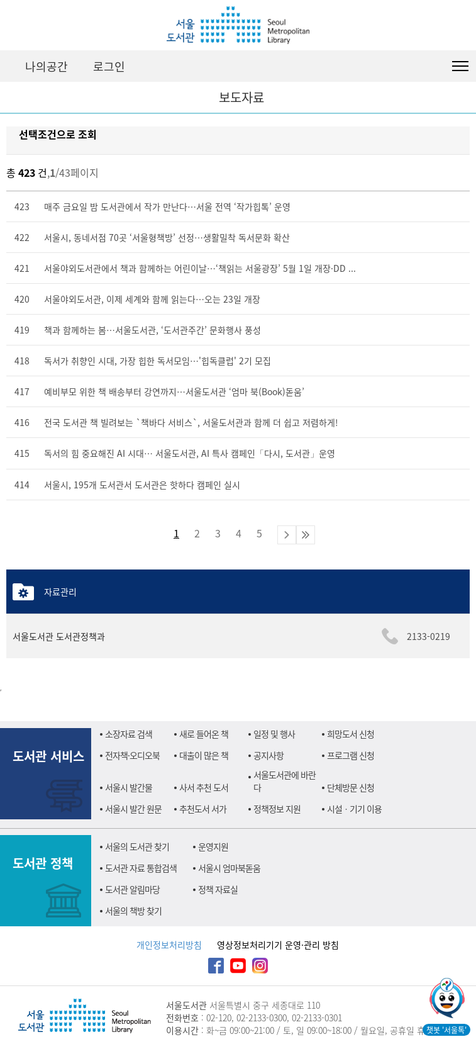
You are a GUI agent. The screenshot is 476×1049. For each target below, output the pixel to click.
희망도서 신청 (350, 733)
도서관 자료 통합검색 (141, 867)
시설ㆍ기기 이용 (354, 808)
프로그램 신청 (350, 755)
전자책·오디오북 (132, 755)
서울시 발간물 (128, 787)
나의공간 (46, 66)
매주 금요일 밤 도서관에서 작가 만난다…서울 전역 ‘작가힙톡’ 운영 (167, 206)
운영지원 (213, 846)
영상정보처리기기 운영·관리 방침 (278, 944)
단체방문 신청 (350, 787)
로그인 (109, 66)
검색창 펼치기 (429, 66)
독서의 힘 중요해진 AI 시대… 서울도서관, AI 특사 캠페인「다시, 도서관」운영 (189, 453)
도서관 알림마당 (132, 889)
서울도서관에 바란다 (284, 781)
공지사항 (268, 755)
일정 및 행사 (274, 733)
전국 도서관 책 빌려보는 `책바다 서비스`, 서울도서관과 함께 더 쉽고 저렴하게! (191, 422)
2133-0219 (428, 636)
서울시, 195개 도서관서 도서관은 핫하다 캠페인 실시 (142, 484)
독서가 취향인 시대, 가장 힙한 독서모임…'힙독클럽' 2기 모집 (157, 360)
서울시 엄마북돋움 (229, 867)
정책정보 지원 (277, 808)
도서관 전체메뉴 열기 (460, 66)
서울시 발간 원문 (133, 808)
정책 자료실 (218, 889)
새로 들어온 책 (203, 733)
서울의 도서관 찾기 (137, 846)
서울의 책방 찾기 (133, 910)
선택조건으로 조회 (58, 134)
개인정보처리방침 (169, 944)
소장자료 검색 (128, 733)
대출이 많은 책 (203, 755)
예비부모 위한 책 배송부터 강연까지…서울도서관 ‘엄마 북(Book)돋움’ (174, 391)
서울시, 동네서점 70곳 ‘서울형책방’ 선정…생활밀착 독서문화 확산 (167, 237)
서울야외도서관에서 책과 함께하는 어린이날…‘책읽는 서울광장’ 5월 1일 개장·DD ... (200, 268)
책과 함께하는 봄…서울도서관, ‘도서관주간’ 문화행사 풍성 (152, 329)
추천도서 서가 (202, 808)
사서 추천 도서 (203, 787)
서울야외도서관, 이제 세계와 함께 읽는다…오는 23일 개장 (152, 299)
